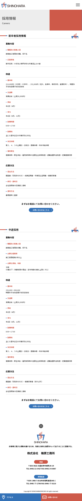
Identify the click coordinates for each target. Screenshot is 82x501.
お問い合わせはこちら (41, 210)
